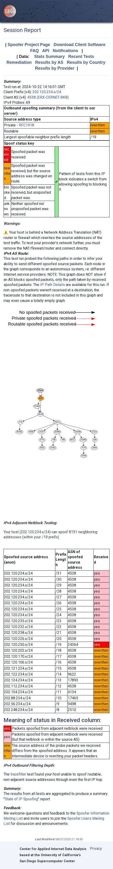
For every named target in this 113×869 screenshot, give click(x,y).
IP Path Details (52, 285)
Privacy (96, 848)
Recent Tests (81, 56)
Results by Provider (54, 68)
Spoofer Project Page (28, 44)
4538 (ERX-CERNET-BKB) (48, 97)
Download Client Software (80, 44)
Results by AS (49, 62)
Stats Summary (49, 56)
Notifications (65, 50)
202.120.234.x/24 (46, 92)
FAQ (34, 50)
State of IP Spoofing (21, 799)
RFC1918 (26, 125)
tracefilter (18, 774)
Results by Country (86, 62)
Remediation (19, 62)
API (45, 50)
